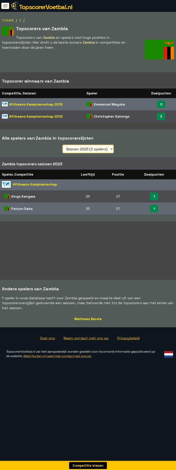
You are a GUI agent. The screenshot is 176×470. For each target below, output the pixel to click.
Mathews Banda (88, 342)
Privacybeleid (128, 361)
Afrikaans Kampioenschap (35, 104)
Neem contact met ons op (85, 361)
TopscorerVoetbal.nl (45, 7)
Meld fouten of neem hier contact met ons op (57, 379)
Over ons (47, 361)
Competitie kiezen (88, 465)
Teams (8, 20)
